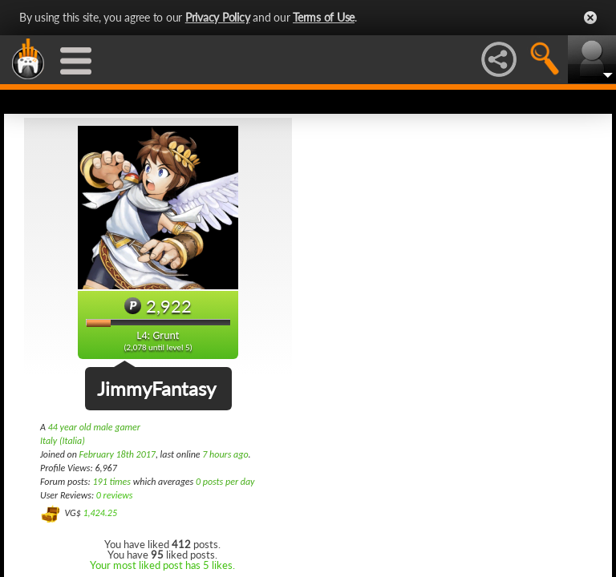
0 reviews (114, 495)
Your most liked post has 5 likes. (162, 565)
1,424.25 (100, 512)
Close (590, 17)
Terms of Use (324, 17)
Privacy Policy (217, 17)
